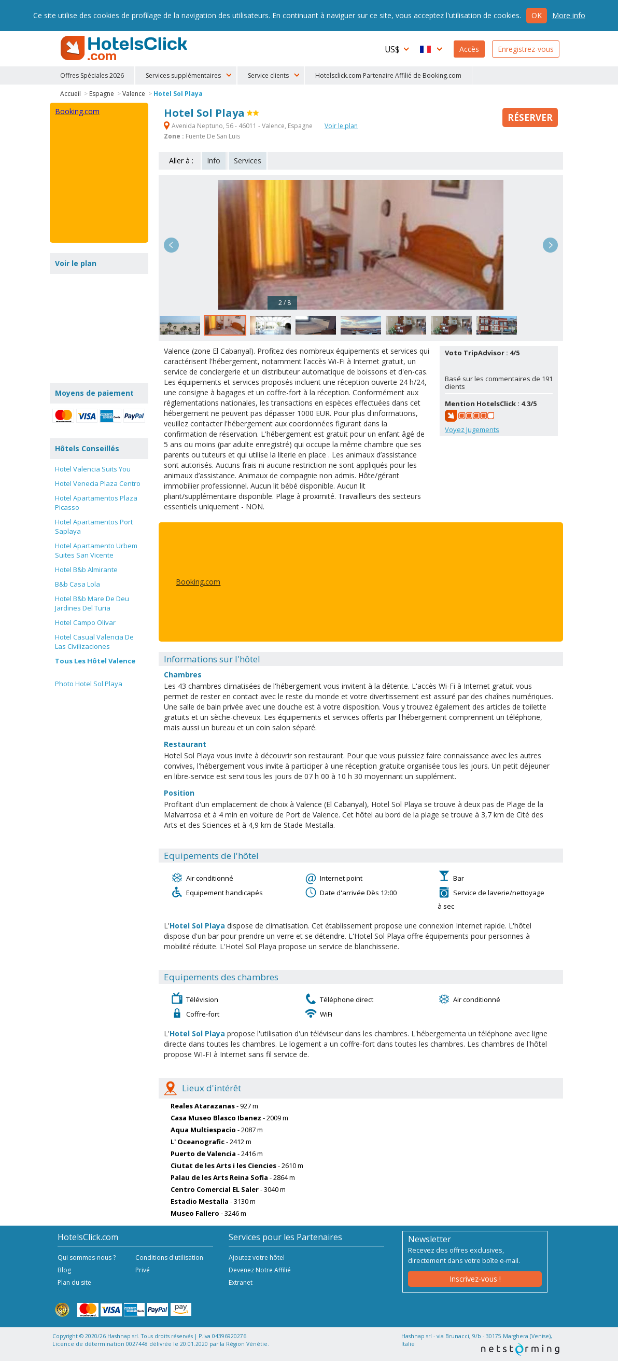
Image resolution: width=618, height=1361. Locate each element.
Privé (142, 1270)
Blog (64, 1270)
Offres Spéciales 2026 (92, 75)
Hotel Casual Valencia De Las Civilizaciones (94, 641)
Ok (536, 15)
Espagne (101, 93)
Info (213, 160)
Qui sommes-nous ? (87, 1257)
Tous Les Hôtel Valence (95, 660)
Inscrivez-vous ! (475, 1279)
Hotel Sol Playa (178, 93)
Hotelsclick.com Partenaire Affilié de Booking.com (388, 75)
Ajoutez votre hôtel (257, 1257)
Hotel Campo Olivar (85, 622)
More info (568, 15)
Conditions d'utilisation (169, 1257)
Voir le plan (341, 125)
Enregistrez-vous (526, 49)
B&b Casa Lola (77, 584)
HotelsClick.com (125, 48)
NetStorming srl (520, 1349)
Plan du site (74, 1282)
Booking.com (198, 582)
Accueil (70, 93)
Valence (133, 93)
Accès (469, 49)
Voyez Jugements (472, 429)
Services (247, 160)
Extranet (240, 1282)
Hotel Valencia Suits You (93, 469)
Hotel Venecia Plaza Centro (98, 483)
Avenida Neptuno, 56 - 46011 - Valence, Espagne (239, 125)
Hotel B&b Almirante (86, 569)
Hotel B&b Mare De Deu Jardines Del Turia (92, 603)
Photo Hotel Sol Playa (88, 683)
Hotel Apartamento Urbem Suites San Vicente (96, 550)
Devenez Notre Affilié (260, 1270)
